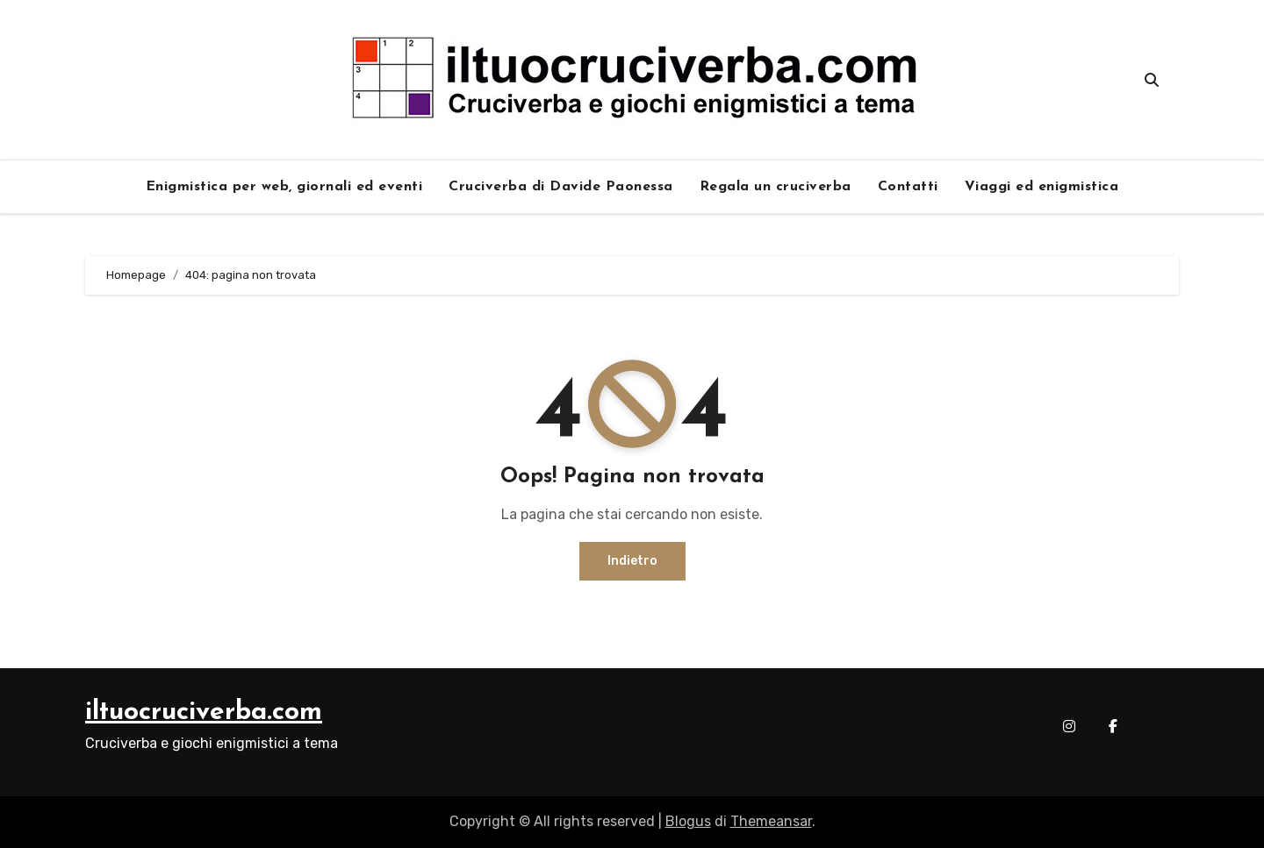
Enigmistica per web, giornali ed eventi (284, 187)
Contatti (908, 187)
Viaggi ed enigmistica (1042, 187)
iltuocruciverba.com (203, 712)
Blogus (688, 821)
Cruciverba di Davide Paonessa (561, 187)
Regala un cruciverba (775, 187)
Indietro (632, 560)
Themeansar (771, 821)
